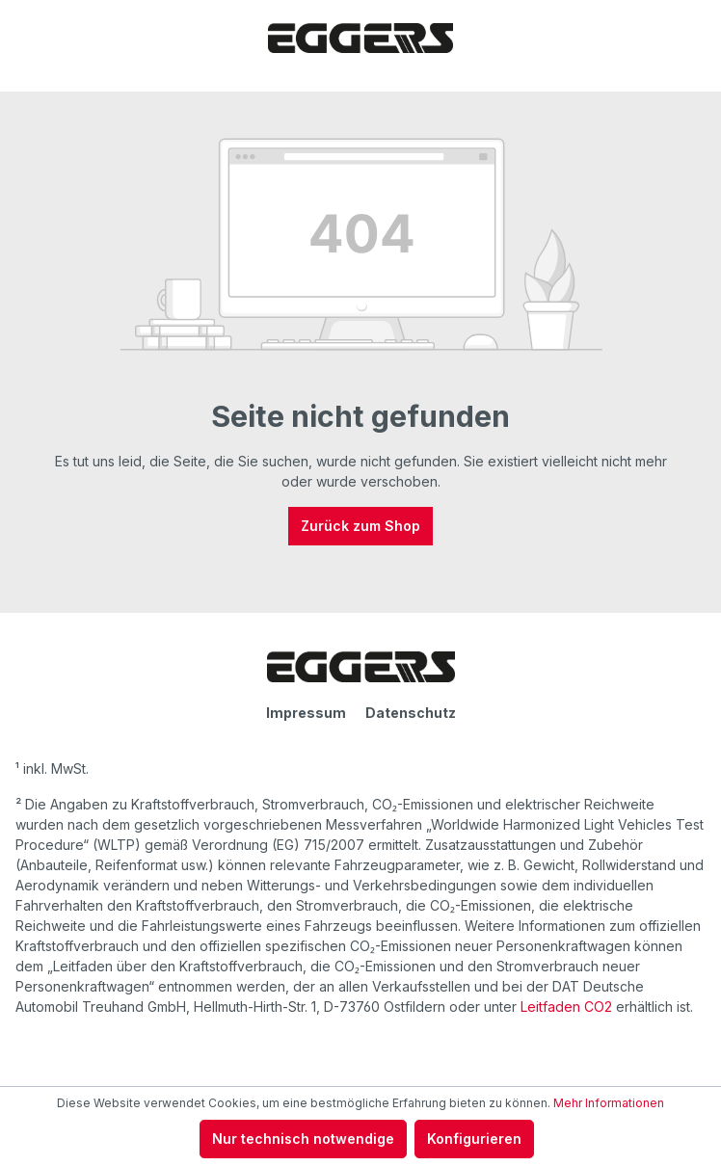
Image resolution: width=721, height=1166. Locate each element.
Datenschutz (410, 712)
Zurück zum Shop (360, 525)
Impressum (306, 712)
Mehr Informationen (608, 1103)
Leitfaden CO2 (566, 1006)
